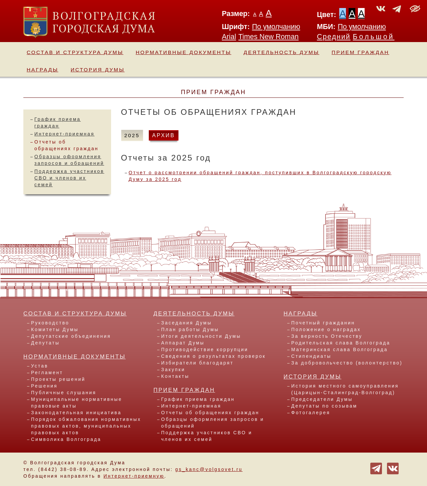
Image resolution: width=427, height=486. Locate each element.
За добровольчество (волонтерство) (347, 363)
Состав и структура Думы (75, 52)
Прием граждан (360, 52)
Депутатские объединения (71, 336)
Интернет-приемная (64, 134)
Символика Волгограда (66, 439)
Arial (229, 37)
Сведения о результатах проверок (213, 356)
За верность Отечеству (326, 336)
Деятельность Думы (281, 52)
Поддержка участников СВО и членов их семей (69, 178)
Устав (39, 366)
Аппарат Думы (182, 342)
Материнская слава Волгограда (339, 349)
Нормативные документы (184, 52)
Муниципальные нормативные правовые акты (76, 403)
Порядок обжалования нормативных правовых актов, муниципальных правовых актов (86, 426)
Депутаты (45, 342)
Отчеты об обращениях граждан (210, 412)
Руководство (50, 322)
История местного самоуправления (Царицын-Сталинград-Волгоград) (345, 389)
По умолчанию (276, 27)
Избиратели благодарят (197, 363)
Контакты (175, 376)
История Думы (98, 69)
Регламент (47, 372)
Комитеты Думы (55, 329)
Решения (44, 386)
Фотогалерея (310, 412)
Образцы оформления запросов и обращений (212, 423)
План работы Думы (190, 329)
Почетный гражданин (323, 322)
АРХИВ (163, 135)
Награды (42, 69)
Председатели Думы (322, 399)
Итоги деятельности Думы (201, 336)
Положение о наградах (326, 329)
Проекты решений (58, 379)
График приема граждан (198, 399)
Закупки (173, 369)
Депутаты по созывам (324, 406)
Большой (374, 37)
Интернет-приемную (133, 476)
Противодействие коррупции (204, 349)
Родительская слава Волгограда (340, 342)
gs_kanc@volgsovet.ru (209, 469)
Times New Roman (269, 37)
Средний (334, 37)
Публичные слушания (63, 392)
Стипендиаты (311, 356)
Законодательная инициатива (76, 412)
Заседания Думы (186, 322)
